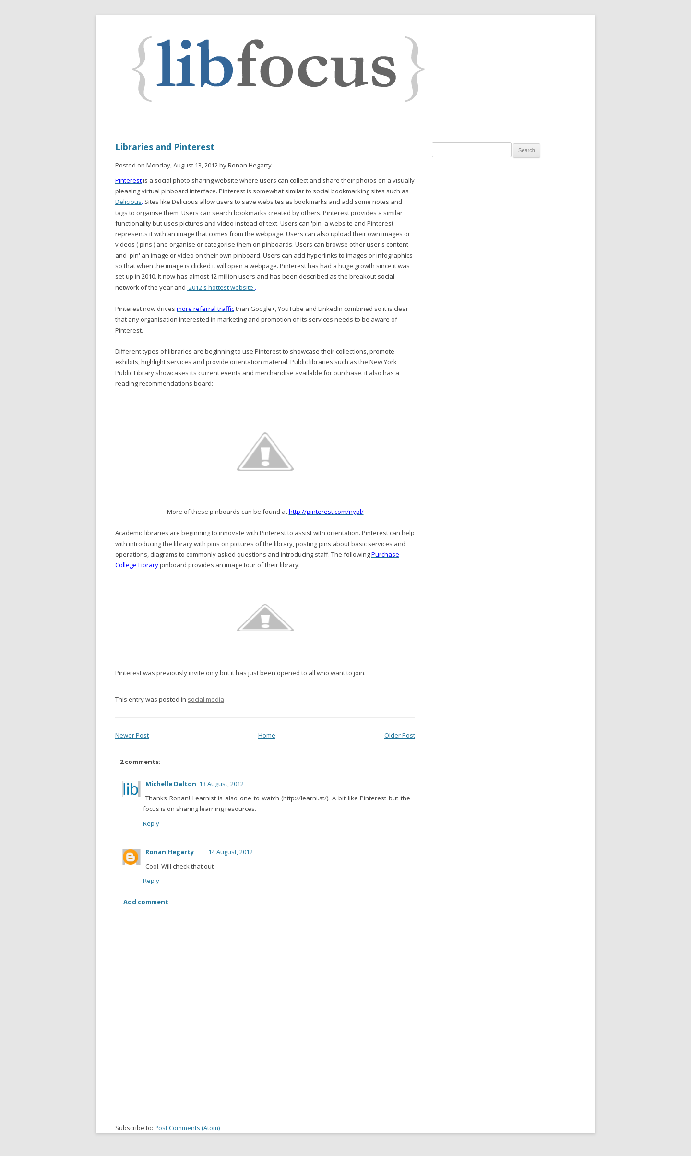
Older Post (399, 735)
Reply (151, 823)
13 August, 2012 (221, 783)
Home (266, 735)
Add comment (145, 901)
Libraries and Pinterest (164, 147)
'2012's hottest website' (221, 287)
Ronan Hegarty (169, 851)
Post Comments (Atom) (187, 1127)
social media (206, 699)
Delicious (128, 201)
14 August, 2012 (230, 851)
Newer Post (132, 735)
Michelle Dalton (170, 783)
